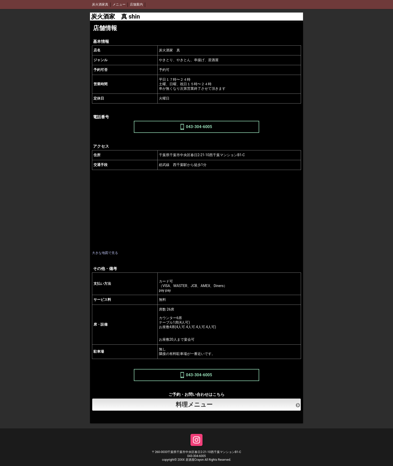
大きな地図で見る (105, 253)
